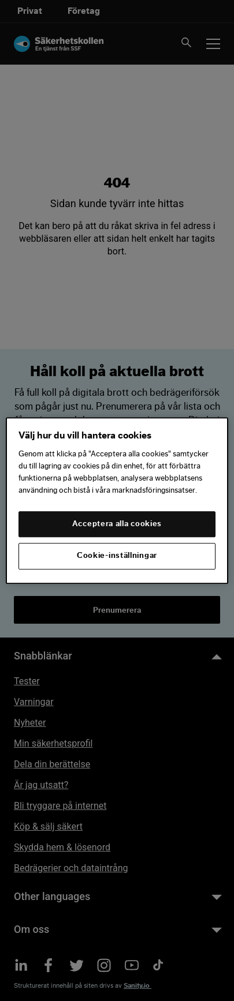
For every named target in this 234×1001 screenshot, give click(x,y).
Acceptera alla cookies (117, 524)
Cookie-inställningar (117, 556)
